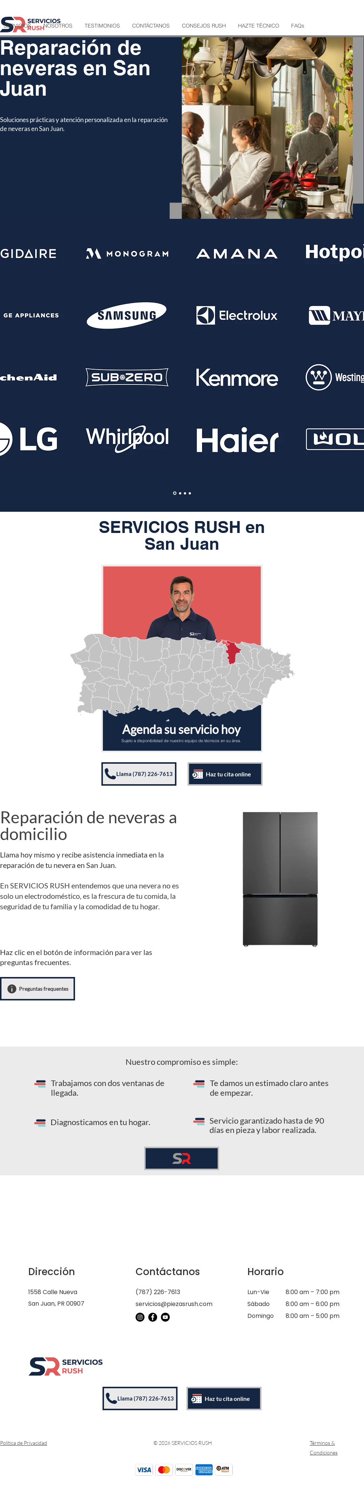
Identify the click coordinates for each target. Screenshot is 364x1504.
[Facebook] (152, 1317)
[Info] (12, 989)
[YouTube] (165, 1317)
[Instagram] (140, 1317)
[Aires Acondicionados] (185, 493)
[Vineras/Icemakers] (190, 493)
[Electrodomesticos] (174, 493)
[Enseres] (180, 493)
